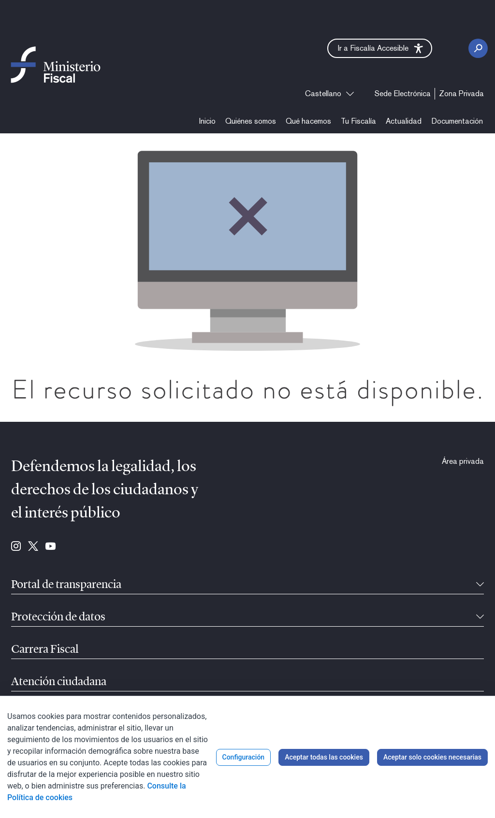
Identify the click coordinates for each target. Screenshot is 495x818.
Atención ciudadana (58, 682)
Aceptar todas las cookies (324, 757)
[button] (379, 48)
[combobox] (329, 94)
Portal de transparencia (66, 585)
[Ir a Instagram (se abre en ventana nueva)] (16, 547)
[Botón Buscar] (478, 48)
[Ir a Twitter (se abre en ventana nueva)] (33, 547)
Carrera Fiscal (45, 650)
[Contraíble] (480, 585)
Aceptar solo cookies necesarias (432, 757)
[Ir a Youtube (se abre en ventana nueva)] (50, 547)
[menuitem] (403, 94)
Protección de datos (58, 617)
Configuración (243, 757)
